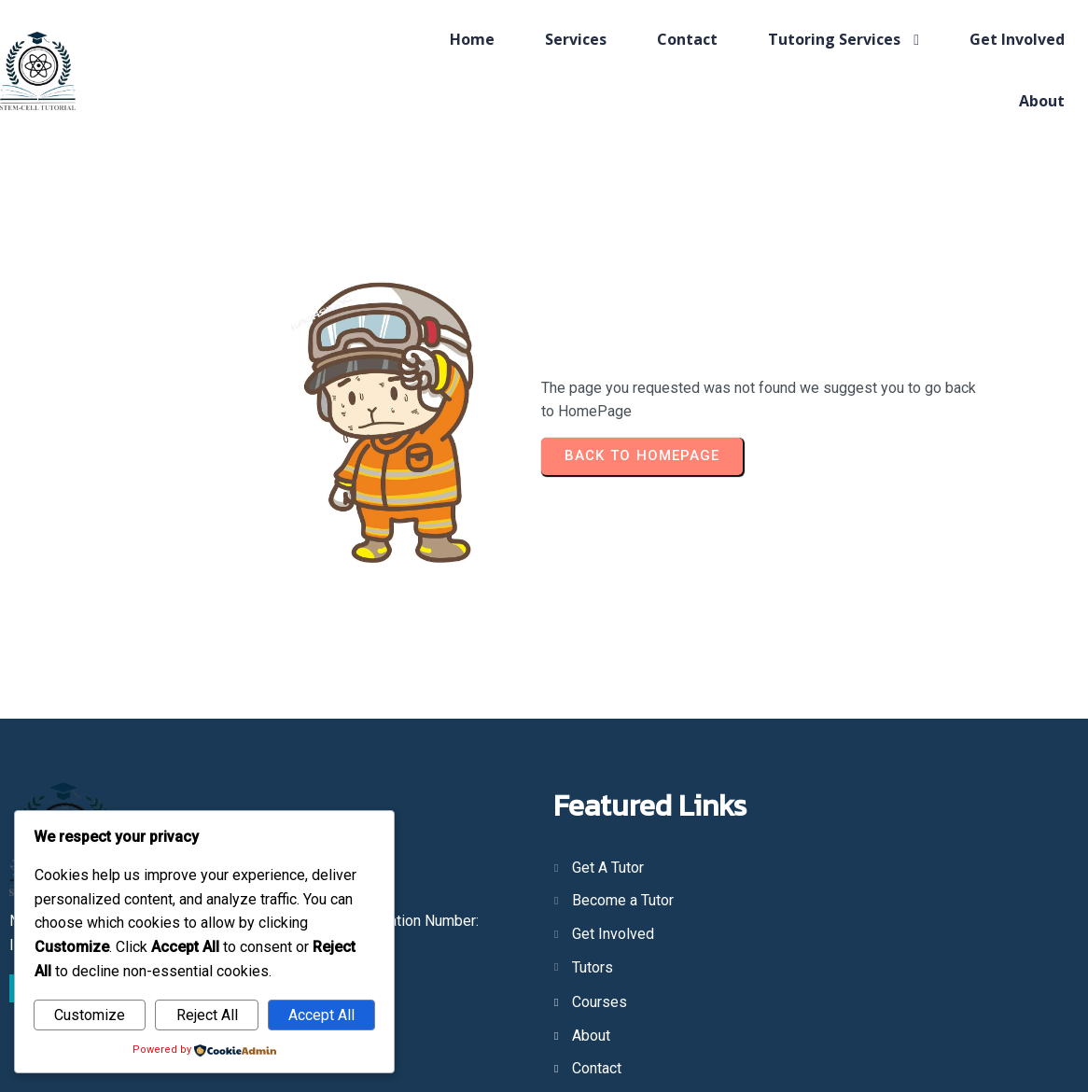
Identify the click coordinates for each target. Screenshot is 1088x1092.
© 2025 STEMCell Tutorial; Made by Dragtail (544, 1043)
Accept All (321, 1015)
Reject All (207, 1015)
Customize (89, 1015)
